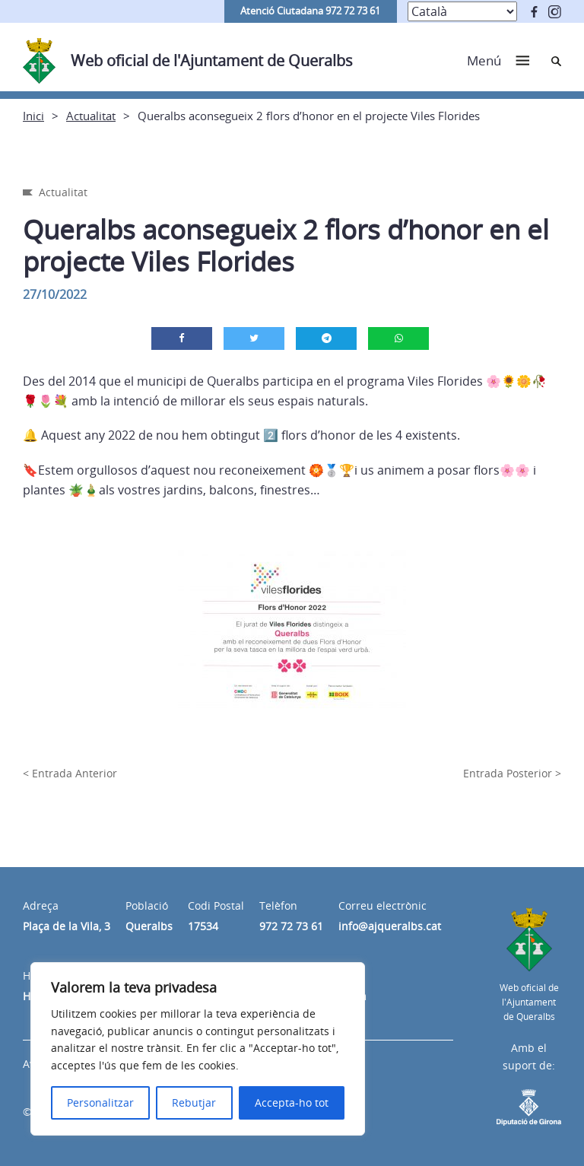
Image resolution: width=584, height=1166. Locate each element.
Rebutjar (194, 1102)
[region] (197, 1049)
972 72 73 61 (291, 926)
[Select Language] (462, 11)
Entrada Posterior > (512, 773)
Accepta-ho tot (291, 1102)
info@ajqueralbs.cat (389, 926)
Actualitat (91, 115)
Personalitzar (100, 1102)
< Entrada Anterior (70, 773)
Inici (33, 115)
